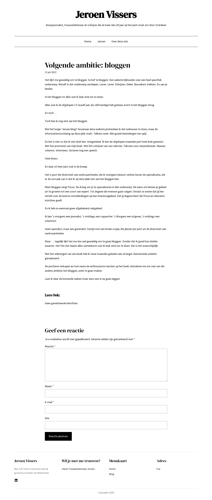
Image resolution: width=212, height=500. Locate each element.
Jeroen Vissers (106, 14)
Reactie (50, 346)
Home (87, 41)
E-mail (49, 402)
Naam (49, 386)
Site (47, 418)
